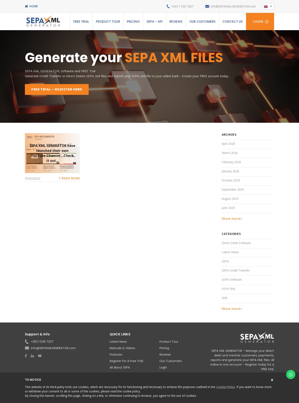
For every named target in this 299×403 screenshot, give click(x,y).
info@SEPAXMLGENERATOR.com (233, 6)
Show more (231, 219)
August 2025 (230, 199)
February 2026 (231, 162)
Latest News (230, 252)
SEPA (225, 261)
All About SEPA (120, 367)
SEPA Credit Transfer (236, 270)
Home (33, 6)
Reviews (176, 21)
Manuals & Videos (122, 348)
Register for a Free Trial (126, 361)
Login (258, 21)
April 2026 (228, 144)
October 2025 (231, 180)
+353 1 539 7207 (182, 6)
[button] (268, 6)
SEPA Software (232, 279)
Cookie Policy (225, 387)
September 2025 (233, 189)
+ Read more (69, 178)
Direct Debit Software (236, 243)
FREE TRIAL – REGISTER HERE (56, 89)
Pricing (133, 21)
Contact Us (232, 21)
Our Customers (202, 21)
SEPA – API (155, 21)
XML (225, 298)
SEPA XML (229, 289)
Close (272, 379)
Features (116, 354)
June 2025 (228, 208)
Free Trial (81, 21)
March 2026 (230, 153)
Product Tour (108, 21)
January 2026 (230, 171)
